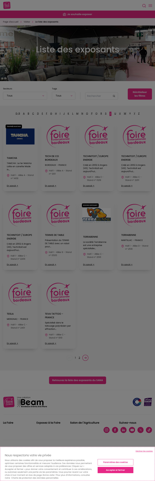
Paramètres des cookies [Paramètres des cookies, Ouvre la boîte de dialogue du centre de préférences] (115, 462)
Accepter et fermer (115, 470)
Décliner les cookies (144, 451)
